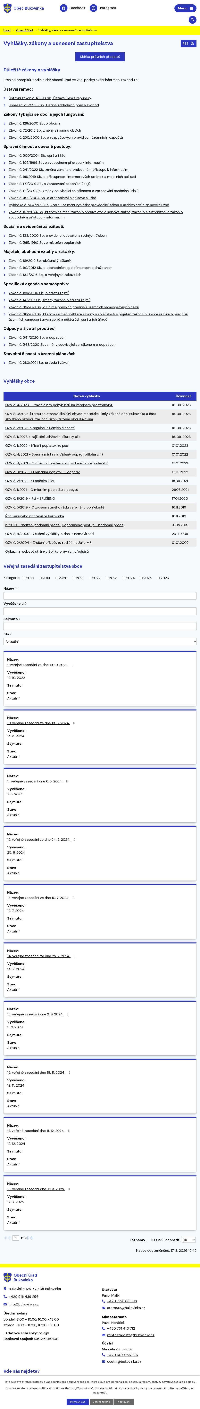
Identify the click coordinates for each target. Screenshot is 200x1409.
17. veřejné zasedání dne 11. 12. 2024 (39, 1131)
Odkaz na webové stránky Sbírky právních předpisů (47, 552)
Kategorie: (12, 578)
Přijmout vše (77, 1402)
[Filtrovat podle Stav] (100, 642)
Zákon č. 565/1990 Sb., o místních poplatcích (45, 243)
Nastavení (124, 1402)
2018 (30, 578)
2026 (165, 578)
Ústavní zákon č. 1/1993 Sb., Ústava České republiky (50, 98)
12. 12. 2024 (16, 1144)
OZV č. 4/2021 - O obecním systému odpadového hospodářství (56, 463)
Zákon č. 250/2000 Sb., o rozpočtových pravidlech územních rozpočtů (66, 138)
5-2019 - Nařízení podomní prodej (32, 525)
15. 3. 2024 (15, 736)
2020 (63, 578)
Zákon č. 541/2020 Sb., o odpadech (37, 338)
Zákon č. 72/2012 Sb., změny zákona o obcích (45, 131)
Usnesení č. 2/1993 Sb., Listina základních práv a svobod (54, 105)
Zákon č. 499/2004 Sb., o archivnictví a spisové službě (52, 198)
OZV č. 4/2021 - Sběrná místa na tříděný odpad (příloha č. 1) (54, 455)
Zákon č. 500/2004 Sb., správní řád (37, 156)
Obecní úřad (24, 31)
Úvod (7, 31)
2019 (46, 578)
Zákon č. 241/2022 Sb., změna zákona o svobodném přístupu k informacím (68, 170)
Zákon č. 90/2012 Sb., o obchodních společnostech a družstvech (60, 268)
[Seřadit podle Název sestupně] (18, 590)
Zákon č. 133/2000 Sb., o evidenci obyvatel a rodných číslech (58, 236)
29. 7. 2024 (16, 969)
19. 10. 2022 (16, 678)
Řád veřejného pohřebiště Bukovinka (34, 516)
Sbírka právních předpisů (100, 57)
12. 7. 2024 (15, 911)
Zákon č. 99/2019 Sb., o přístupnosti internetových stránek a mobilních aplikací (72, 177)
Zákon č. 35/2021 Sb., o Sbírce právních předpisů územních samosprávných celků (74, 307)
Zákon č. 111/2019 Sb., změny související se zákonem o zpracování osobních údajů (73, 191)
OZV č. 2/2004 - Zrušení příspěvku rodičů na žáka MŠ (48, 543)
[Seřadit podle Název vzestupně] (18, 588)
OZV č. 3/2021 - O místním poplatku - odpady (42, 472)
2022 (96, 578)
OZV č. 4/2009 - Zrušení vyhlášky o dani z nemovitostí (49, 534)
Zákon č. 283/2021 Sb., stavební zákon (39, 363)
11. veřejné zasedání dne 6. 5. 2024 (38, 782)
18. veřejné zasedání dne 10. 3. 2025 (39, 1189)
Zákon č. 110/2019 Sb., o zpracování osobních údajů (49, 184)
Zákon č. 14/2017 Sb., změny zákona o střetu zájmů (49, 300)
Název (10, 589)
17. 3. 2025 (15, 1202)
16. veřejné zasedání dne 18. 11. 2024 (39, 1073)
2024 (130, 578)
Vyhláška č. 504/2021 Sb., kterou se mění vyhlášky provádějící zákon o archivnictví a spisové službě (89, 205)
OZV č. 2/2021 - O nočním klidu (30, 481)
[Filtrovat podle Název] (100, 596)
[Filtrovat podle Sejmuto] (100, 627)
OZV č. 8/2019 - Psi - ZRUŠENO (30, 499)
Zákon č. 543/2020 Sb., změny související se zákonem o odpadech (62, 345)
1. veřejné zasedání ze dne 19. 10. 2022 (41, 665)
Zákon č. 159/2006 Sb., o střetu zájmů (39, 293)
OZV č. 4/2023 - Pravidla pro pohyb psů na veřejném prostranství (59, 405)
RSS (188, 43)
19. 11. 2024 (15, 1086)
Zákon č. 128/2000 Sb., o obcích (34, 124)
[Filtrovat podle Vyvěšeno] (100, 612)
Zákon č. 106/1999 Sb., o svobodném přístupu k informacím (56, 163)
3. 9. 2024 (15, 1027)
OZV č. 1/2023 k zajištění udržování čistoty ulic (42, 437)
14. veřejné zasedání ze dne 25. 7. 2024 (42, 956)
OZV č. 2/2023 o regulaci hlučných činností (40, 428)
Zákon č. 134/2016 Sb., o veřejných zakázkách (45, 275)
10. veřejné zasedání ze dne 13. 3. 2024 (41, 723)
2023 (113, 578)
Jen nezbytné (101, 1402)
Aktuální (13, 699)
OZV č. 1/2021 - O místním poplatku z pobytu (41, 490)
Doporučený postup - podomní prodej (93, 525)
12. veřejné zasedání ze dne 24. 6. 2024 (42, 840)
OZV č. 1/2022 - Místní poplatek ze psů (36, 446)
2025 (147, 578)
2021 (79, 578)
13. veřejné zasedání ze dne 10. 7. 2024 (41, 898)
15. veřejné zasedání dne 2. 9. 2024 (38, 1014)
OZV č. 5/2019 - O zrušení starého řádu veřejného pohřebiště (54, 508)
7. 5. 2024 (15, 794)
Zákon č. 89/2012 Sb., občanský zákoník (40, 261)
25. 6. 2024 (16, 853)
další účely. (189, 1381)
